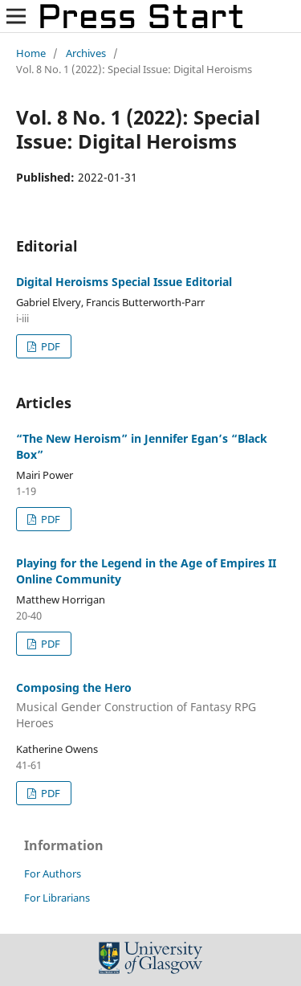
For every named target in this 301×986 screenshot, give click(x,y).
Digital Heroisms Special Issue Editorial (124, 281)
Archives (86, 53)
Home (31, 53)
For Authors (52, 873)
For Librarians (57, 897)
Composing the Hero (150, 705)
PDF (49, 346)
